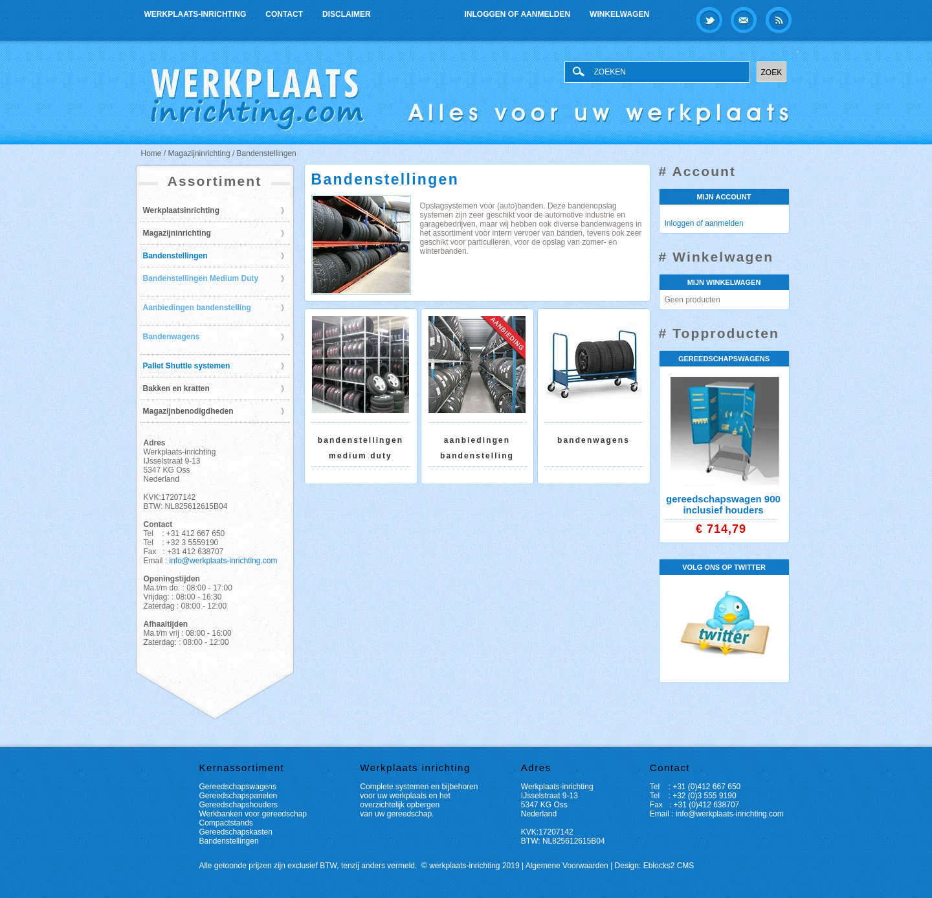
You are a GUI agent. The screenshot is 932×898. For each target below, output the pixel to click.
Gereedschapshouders (238, 804)
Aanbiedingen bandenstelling (197, 307)
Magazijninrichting (177, 233)
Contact (284, 14)
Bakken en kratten (176, 388)
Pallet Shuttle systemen (186, 365)
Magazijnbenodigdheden (188, 411)
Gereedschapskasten (235, 831)
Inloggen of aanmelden (518, 14)
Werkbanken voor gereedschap (253, 813)
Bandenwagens (171, 336)
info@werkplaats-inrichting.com (224, 560)
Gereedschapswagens (237, 786)
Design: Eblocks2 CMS (654, 865)
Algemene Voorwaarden (567, 865)
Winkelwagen (619, 14)
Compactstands (226, 822)
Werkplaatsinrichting (181, 210)
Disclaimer (346, 14)
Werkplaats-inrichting (195, 14)
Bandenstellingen (175, 255)
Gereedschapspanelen (238, 795)
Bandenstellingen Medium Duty (201, 278)
